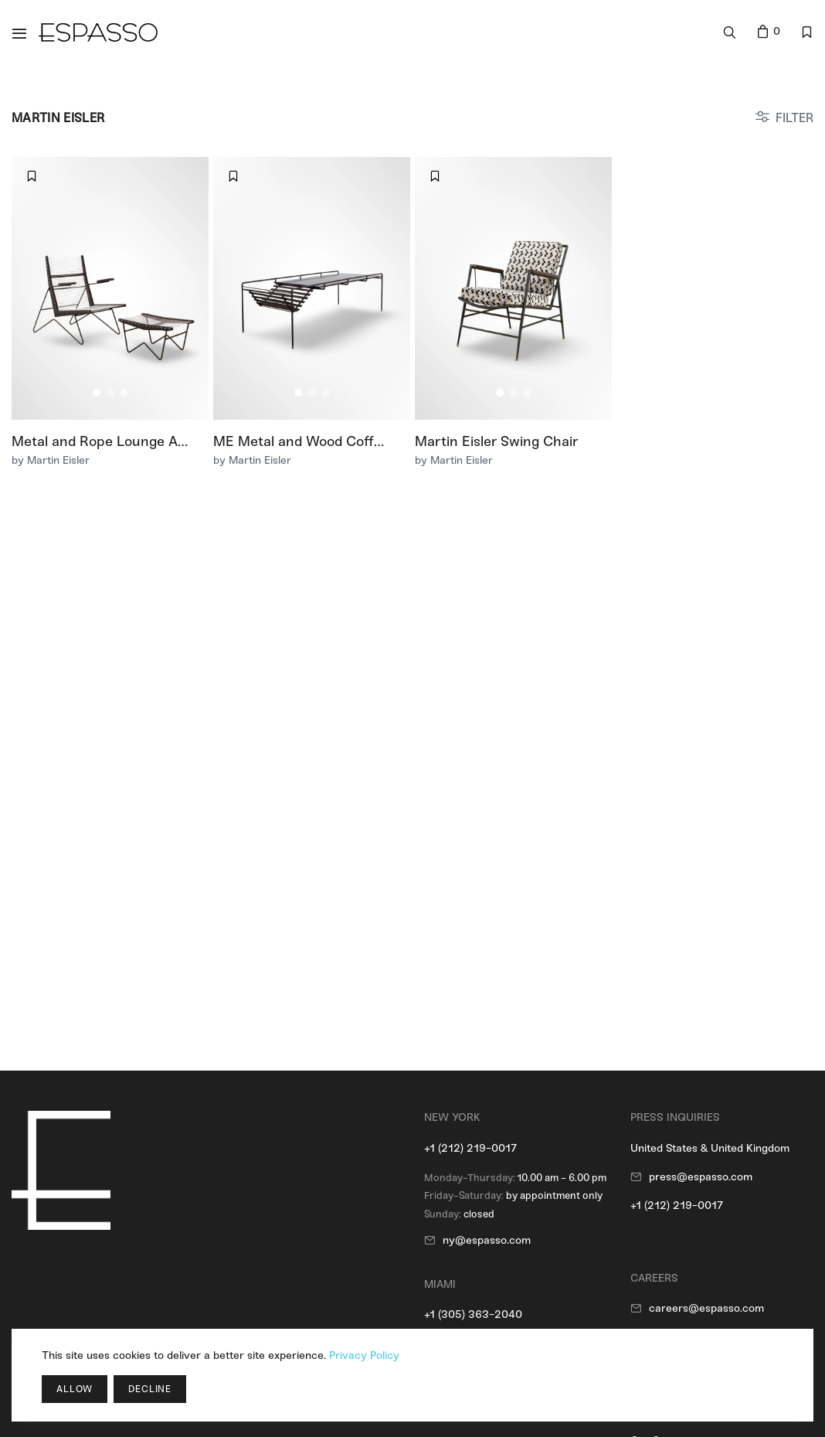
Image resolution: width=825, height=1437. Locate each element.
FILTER (794, 118)
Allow (74, 1389)
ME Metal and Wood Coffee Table (320, 441)
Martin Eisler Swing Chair (497, 441)
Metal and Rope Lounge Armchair (120, 441)
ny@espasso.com (487, 1240)
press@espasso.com (700, 1176)
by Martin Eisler (51, 460)
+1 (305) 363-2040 (473, 1314)
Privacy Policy (364, 1355)
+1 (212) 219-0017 (470, 1148)
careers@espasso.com (706, 1308)
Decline (149, 1389)
